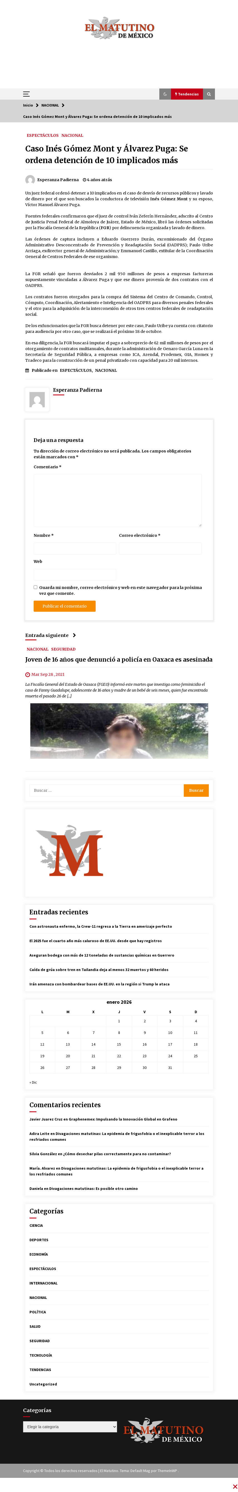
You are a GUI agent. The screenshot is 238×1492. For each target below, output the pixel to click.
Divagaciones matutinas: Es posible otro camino (93, 1188)
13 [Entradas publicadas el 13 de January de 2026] (68, 1044)
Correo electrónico (139, 535)
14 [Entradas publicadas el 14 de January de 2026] (93, 1044)
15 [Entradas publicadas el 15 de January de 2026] (119, 1044)
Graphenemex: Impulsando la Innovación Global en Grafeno (123, 1119)
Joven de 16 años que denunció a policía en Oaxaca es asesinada (118, 659)
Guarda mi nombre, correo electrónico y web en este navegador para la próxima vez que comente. (120, 590)
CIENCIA (36, 1225)
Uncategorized (43, 1384)
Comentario (47, 466)
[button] (165, 94)
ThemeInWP (168, 1470)
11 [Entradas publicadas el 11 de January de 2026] (196, 1032)
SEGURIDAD (63, 649)
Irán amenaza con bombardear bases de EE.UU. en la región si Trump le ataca (99, 984)
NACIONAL (72, 135)
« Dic (33, 1082)
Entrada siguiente (50, 635)
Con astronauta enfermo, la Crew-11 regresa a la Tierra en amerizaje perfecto (100, 926)
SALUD (35, 1326)
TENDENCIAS (40, 1369)
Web (38, 561)
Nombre (44, 535)
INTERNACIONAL (43, 1283)
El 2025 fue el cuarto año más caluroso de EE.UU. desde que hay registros (95, 940)
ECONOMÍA (38, 1254)
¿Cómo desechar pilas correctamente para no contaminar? (117, 1153)
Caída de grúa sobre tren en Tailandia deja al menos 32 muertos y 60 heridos (98, 969)
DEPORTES (38, 1239)
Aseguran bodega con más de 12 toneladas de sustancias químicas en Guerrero (101, 955)
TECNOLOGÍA (40, 1355)
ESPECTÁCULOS (43, 135)
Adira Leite (39, 1133)
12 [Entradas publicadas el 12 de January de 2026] (42, 1044)
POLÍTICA (37, 1311)
